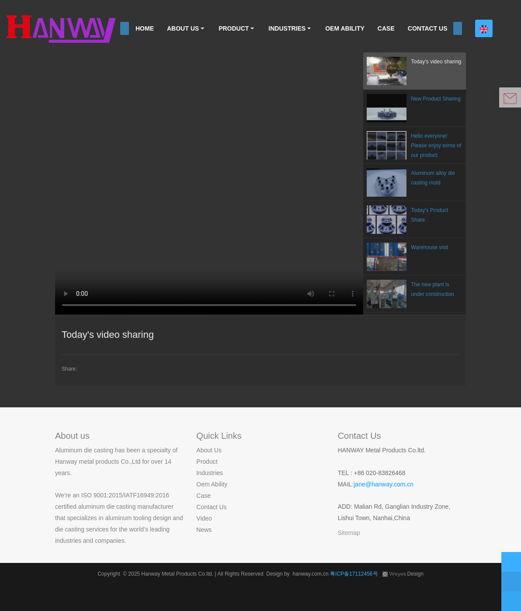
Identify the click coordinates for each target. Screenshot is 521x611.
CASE (386, 28)
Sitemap (349, 532)
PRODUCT (234, 28)
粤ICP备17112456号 (354, 574)
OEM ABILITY (345, 28)
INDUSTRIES (287, 28)
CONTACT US (428, 28)
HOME (144, 28)
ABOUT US (183, 28)
